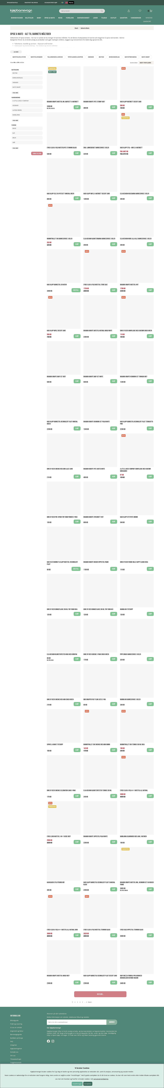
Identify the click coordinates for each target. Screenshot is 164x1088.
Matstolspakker (36, 57)
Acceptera (87, 1084)
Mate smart (146, 57)
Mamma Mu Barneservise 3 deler (130, 699)
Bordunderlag (114, 57)
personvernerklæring (101, 1079)
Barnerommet (83, 18)
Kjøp (77, 107)
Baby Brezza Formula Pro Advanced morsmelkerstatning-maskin (131, 977)
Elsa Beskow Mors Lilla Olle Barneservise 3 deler (135, 239)
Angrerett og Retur (16, 1031)
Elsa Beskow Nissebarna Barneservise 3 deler (134, 194)
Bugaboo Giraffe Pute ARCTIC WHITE (94, 469)
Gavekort (147, 21)
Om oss (12, 1056)
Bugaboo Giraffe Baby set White (93, 377)
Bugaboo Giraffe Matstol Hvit (129, 285)
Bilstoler (29, 18)
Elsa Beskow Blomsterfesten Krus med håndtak (62, 654)
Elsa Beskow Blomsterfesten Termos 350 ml (97, 790)
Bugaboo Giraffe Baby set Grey (56, 377)
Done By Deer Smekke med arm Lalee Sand (60, 469)
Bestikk (101, 57)
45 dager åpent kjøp (51, 2)
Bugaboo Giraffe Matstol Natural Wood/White (97, 331)
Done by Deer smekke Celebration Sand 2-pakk (61, 790)
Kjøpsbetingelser (16, 1049)
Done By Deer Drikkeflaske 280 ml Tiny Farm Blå (98, 609)
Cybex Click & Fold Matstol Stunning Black (96, 930)
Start (76, 28)
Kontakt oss (14, 1052)
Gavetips (123, 18)
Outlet (113, 18)
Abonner (111, 1022)
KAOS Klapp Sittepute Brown (129, 517)
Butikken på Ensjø (16, 1038)
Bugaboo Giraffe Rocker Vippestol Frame (96, 562)
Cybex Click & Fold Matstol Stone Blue (95, 285)
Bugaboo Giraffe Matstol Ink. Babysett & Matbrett (63, 102)
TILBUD (104, 18)
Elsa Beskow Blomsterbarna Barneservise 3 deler (99, 239)
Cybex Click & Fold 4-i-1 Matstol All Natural (134, 790)
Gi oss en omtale (16, 1027)
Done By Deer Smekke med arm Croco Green (60, 699)
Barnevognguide (16, 1034)
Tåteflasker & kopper (75, 57)
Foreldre (70, 18)
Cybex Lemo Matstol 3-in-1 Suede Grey (59, 836)
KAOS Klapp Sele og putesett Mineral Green (60, 194)
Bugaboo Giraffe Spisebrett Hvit (93, 517)
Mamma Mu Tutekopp (126, 609)
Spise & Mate (49, 18)
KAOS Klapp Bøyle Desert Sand (56, 331)
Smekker (91, 57)
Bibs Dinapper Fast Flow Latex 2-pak (94, 699)
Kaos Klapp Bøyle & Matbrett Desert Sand (96, 194)
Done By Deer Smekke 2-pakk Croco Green (96, 654)
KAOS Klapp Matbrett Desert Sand (130, 102)
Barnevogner (17, 18)
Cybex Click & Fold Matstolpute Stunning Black (62, 148)
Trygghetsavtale (12, 2)
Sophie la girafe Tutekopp (55, 744)
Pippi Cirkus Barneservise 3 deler (130, 654)
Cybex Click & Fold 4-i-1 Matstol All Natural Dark (62, 930)
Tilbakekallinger (15, 1059)
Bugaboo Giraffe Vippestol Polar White (95, 836)
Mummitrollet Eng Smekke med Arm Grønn (96, 744)
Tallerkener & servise (55, 57)
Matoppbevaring (131, 57)
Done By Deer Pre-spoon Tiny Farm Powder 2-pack (62, 517)
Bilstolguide (14, 1020)
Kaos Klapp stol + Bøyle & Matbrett (131, 148)
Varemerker (136, 18)
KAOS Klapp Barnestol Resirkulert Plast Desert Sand (100, 976)
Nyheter (149, 18)
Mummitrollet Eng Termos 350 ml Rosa (132, 744)
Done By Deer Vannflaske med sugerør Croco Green (136, 331)
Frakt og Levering (16, 1024)
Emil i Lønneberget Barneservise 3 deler (96, 148)
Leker (95, 18)
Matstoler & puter (19, 57)
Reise (60, 18)
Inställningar (77, 1084)
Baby (39, 18)
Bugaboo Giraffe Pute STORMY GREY (94, 102)
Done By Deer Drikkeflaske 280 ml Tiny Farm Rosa (62, 609)
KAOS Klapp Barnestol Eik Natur (57, 285)
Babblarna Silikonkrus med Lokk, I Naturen (133, 836)
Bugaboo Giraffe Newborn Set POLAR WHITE (96, 422)
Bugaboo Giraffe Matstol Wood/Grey (58, 976)
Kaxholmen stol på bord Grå (55, 882)
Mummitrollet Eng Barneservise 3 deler (59, 239)
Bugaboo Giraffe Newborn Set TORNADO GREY (133, 377)
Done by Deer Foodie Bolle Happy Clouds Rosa (134, 562)
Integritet (13, 1045)
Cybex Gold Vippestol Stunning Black (131, 930)
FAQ (11, 1041)
